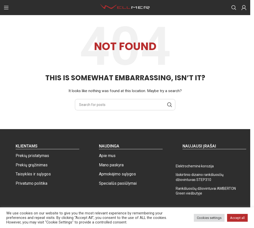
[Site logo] (125, 7)
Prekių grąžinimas (32, 165)
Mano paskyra (111, 165)
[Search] (234, 8)
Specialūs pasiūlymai (118, 183)
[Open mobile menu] (6, 8)
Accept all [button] (237, 218)
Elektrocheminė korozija (195, 166)
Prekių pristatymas (32, 155)
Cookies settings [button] (209, 218)
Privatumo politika (31, 183)
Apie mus (107, 155)
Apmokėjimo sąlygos (117, 174)
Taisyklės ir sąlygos (33, 174)
